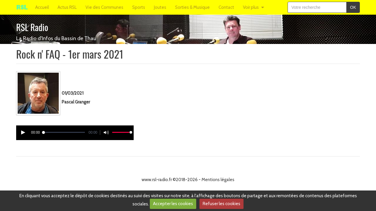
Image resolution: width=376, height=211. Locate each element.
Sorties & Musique (192, 7)
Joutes (160, 7)
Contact (226, 7)
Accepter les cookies (173, 203)
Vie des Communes (104, 7)
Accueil (42, 7)
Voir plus (251, 7)
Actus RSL (67, 7)
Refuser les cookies (221, 203)
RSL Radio (32, 27)
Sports (138, 7)
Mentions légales (218, 179)
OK (353, 7)
